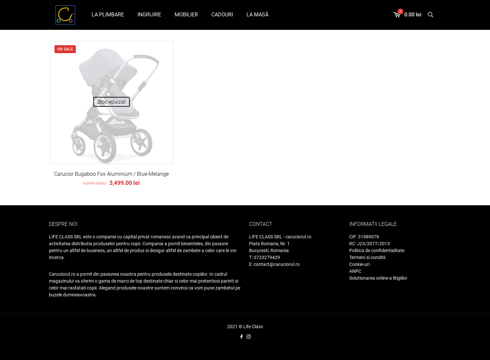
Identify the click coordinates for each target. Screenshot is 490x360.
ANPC (355, 271)
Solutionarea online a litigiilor (378, 278)
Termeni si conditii (367, 257)
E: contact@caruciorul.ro (274, 264)
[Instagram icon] (248, 337)
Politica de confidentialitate (376, 250)
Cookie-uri (359, 264)
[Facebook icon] (241, 337)
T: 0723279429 (264, 257)
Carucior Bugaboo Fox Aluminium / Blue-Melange (111, 174)
